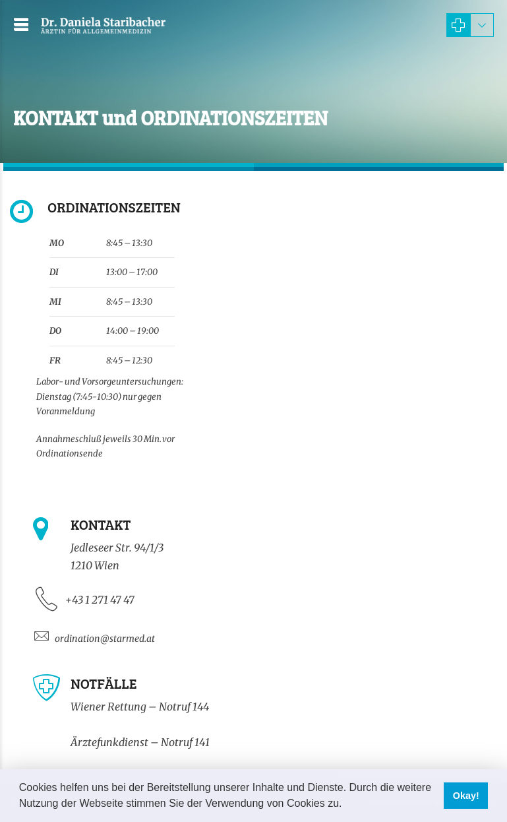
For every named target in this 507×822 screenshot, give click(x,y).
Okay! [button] (466, 795)
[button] (347, 805)
